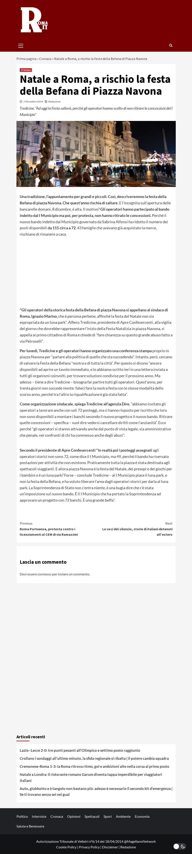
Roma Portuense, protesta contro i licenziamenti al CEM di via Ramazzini (58, 529)
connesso (44, 574)
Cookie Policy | (67, 847)
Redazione (54, 101)
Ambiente (123, 816)
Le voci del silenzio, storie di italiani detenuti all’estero (134, 529)
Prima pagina (26, 58)
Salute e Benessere (30, 826)
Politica (22, 816)
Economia (142, 816)
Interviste (39, 816)
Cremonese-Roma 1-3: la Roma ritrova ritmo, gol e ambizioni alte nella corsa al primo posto (94, 766)
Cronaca (45, 58)
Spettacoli (92, 816)
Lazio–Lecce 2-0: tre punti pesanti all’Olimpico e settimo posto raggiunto (80, 750)
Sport (108, 816)
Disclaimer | (111, 847)
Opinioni (73, 816)
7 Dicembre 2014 (33, 101)
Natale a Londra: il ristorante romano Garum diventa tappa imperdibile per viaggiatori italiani (91, 777)
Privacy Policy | (90, 847)
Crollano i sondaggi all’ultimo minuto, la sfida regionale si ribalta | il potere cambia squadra (94, 758)
